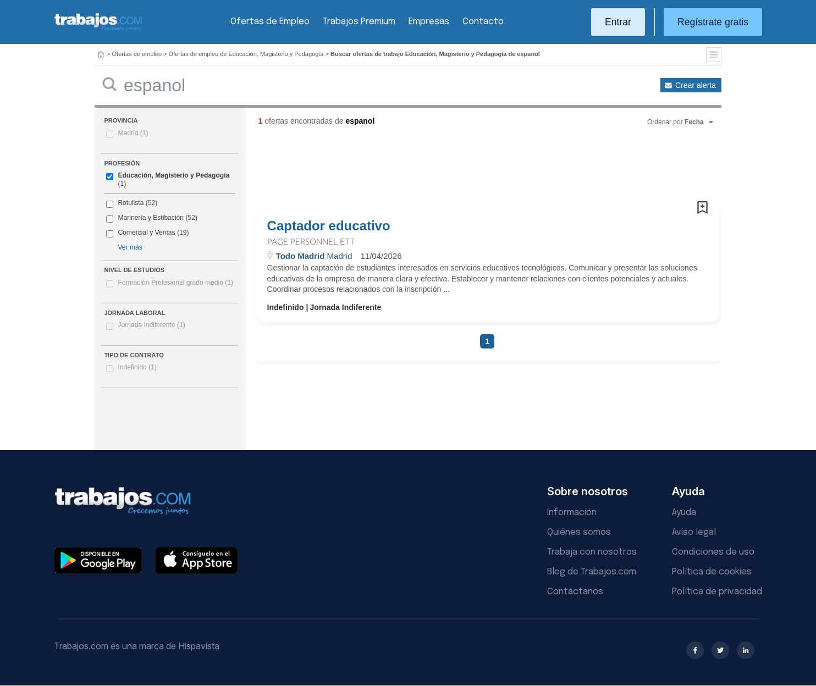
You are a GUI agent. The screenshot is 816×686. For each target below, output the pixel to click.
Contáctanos (575, 591)
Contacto (483, 21)
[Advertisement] (465, 167)
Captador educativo (328, 226)
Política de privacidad (717, 591)
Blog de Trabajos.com (591, 572)
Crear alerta (695, 85)
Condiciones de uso (713, 552)
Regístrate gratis (712, 21)
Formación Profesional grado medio (175, 282)
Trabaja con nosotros (592, 552)
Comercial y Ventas (146, 232)
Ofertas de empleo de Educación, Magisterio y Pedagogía (246, 54)
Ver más (130, 247)
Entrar (618, 21)
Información (572, 512)
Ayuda (684, 512)
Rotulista (131, 203)
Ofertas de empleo (137, 54)
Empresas (429, 21)
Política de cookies (712, 572)
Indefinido (137, 367)
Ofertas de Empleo (270, 21)
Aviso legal (694, 532)
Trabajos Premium (359, 21)
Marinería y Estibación (151, 218)
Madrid (133, 133)
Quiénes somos (579, 532)
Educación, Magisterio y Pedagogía (173, 175)
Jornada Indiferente (151, 325)
